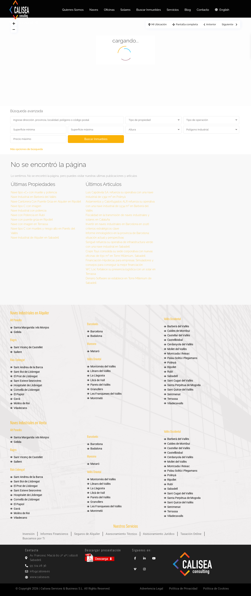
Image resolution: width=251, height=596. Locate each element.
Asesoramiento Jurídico (159, 534)
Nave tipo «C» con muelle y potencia (34, 192)
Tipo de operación (197, 119)
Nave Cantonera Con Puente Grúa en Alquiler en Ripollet (46, 201)
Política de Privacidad (183, 588)
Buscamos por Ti (34, 538)
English (222, 10)
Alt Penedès (16, 320)
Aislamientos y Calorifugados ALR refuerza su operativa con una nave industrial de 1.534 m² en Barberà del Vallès (120, 206)
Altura (132, 129)
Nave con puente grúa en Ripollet (32, 219)
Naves (93, 10)
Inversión (29, 534)
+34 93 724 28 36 (26, 22)
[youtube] (153, 556)
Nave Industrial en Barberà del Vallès (33, 196)
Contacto (203, 10)
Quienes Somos (73, 10)
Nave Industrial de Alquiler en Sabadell (35, 237)
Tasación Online (190, 534)
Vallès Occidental (172, 319)
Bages (13, 339)
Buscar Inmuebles (148, 10)
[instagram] (144, 567)
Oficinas (109, 10)
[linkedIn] (144, 556)
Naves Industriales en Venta (28, 422)
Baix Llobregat (17, 359)
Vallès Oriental (94, 359)
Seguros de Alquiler (87, 534)
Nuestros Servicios (125, 526)
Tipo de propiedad (140, 119)
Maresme (91, 343)
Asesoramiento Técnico (121, 534)
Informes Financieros (54, 534)
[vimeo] (135, 567)
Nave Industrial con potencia (28, 210)
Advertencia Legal (151, 588)
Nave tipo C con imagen (26, 206)
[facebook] (135, 556)
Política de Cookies (216, 588)
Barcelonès (92, 324)
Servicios (173, 10)
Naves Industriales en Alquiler (29, 313)
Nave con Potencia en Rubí (28, 215)
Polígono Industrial (197, 129)
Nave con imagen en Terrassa (29, 224)
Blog (188, 10)
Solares (125, 10)
